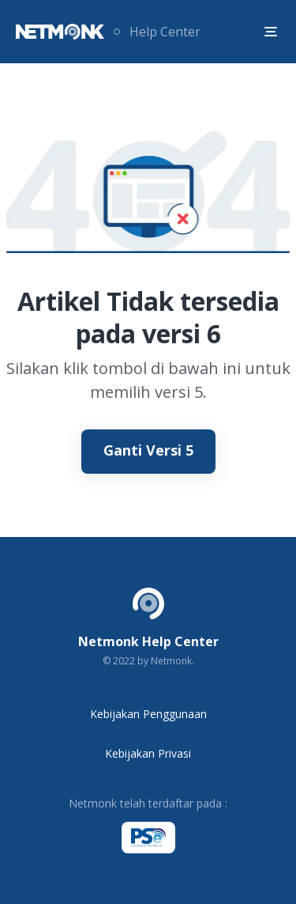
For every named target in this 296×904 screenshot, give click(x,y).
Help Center (164, 31)
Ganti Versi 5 (148, 450)
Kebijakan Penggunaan (148, 713)
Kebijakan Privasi (148, 753)
